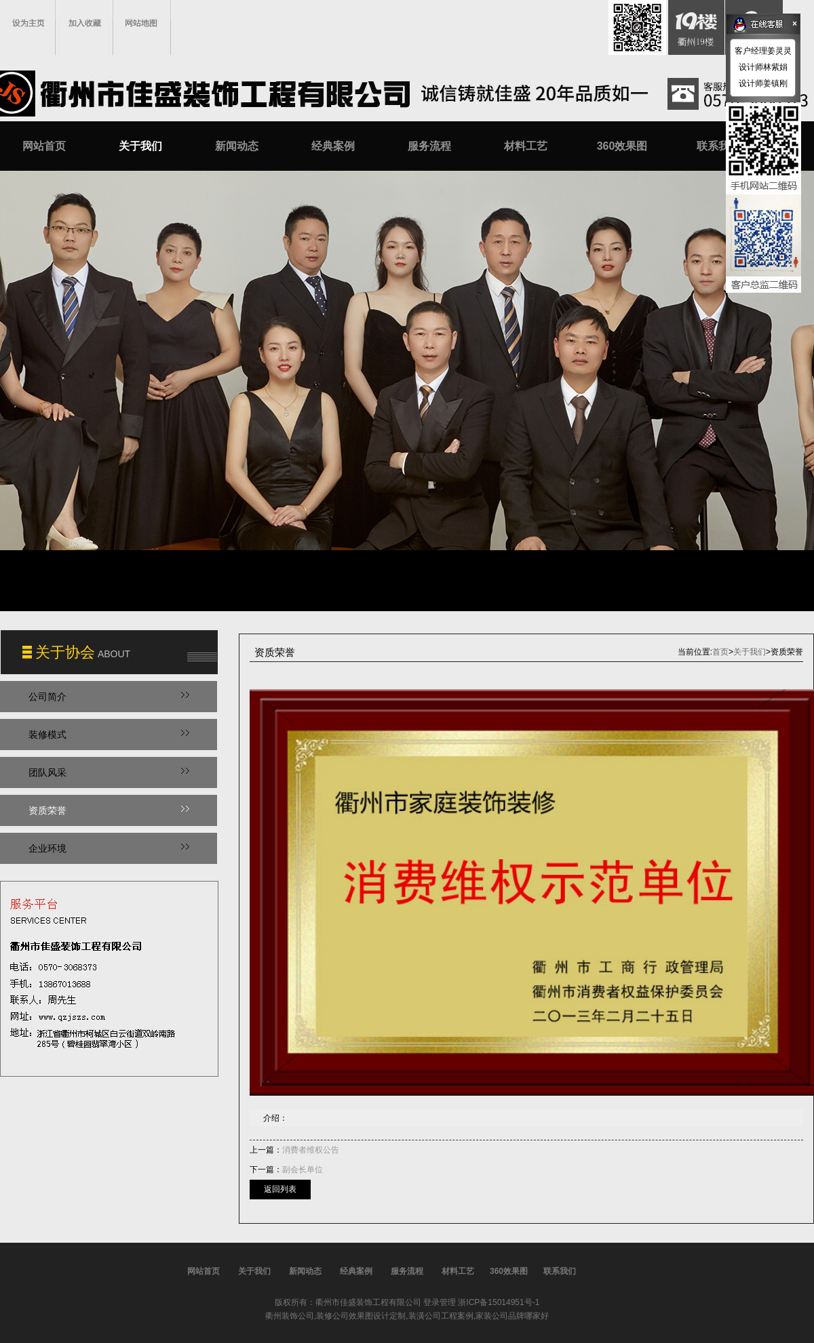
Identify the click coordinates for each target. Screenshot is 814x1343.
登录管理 (439, 1302)
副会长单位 (302, 1169)
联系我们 (718, 146)
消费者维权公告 (310, 1150)
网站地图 (141, 23)
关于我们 (140, 146)
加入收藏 (85, 23)
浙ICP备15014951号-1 (498, 1302)
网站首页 (44, 146)
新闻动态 (236, 146)
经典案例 (333, 146)
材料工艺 (525, 146)
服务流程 (429, 146)
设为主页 (28, 23)
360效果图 (622, 146)
